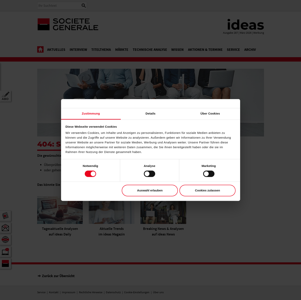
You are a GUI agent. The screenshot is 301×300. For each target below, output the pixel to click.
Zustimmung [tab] (91, 113)
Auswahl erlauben (150, 190)
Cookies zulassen (207, 190)
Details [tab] (151, 113)
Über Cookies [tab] (210, 113)
